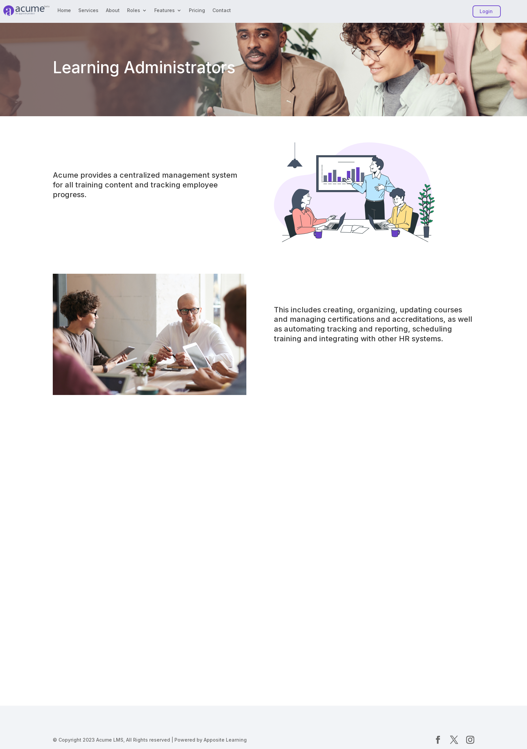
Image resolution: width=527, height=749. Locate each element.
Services (88, 10)
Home (64, 10)
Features (164, 10)
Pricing (197, 10)
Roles (133, 10)
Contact (221, 10)
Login (486, 11)
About (113, 10)
